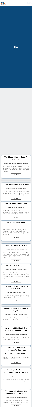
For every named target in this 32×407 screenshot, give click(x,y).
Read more (16, 174)
